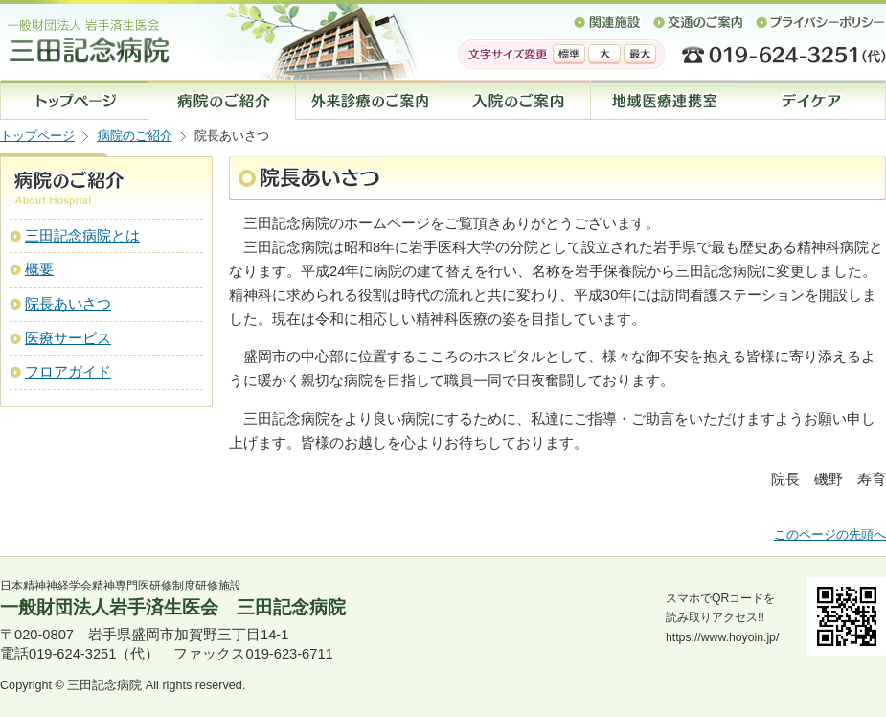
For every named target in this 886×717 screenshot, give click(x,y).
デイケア (812, 100)
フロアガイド (68, 372)
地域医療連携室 (664, 100)
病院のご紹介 (135, 136)
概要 (39, 269)
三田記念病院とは (82, 235)
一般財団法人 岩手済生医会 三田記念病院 (157, 31)
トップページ (74, 100)
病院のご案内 (222, 100)
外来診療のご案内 (369, 100)
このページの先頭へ (830, 535)
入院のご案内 (517, 100)
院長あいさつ (68, 304)
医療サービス (68, 338)
